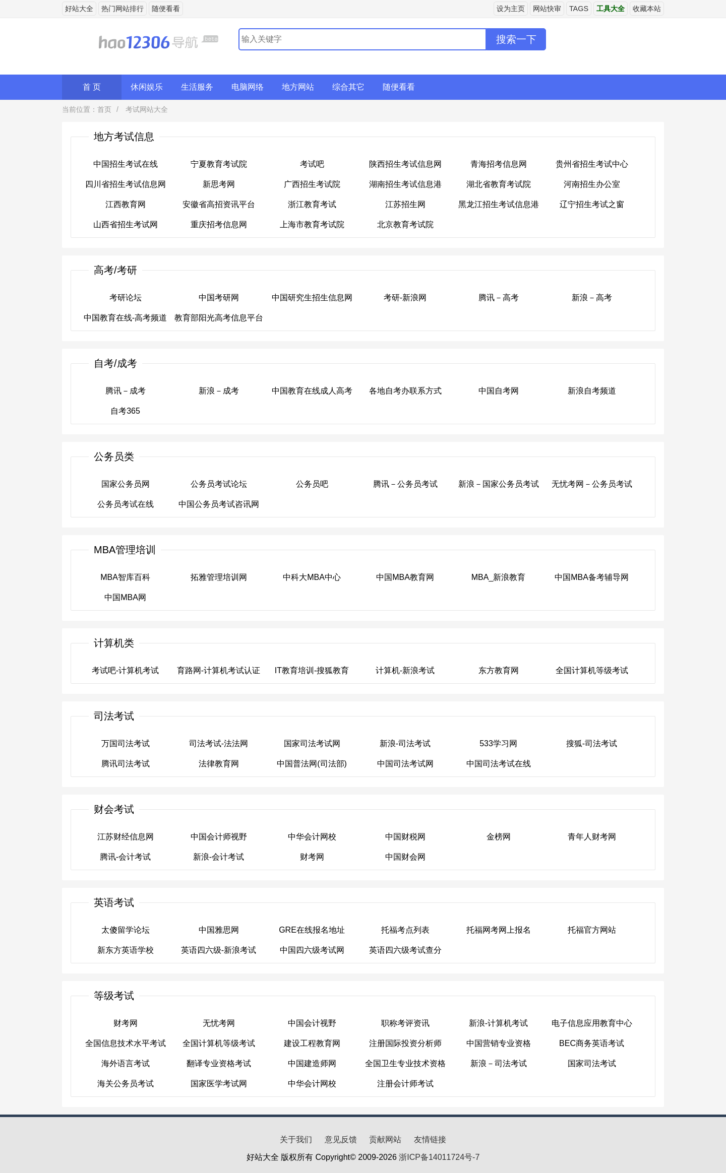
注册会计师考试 (405, 1083)
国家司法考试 (592, 1063)
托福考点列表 (405, 930)
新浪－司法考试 (498, 1063)
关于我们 (296, 1139)
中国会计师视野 (219, 836)
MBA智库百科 (125, 577)
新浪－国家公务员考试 (498, 484)
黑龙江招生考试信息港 (498, 204)
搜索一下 (516, 39)
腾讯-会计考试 (125, 857)
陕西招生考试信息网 (405, 164)
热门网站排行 (122, 9)
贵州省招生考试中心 (592, 164)
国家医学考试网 (219, 1083)
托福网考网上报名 (498, 930)
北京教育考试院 (405, 224)
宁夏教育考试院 (219, 164)
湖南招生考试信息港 (405, 184)
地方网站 (298, 87)
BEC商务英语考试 (591, 1043)
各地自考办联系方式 (405, 390)
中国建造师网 (312, 1063)
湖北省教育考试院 (498, 184)
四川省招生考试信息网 (125, 184)
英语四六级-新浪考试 (218, 950)
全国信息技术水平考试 (125, 1043)
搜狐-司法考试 (591, 743)
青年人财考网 (592, 836)
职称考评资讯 (405, 1023)
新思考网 (219, 184)
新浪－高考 (592, 297)
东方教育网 (498, 670)
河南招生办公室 (592, 184)
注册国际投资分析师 (405, 1043)
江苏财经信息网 (125, 836)
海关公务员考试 (125, 1083)
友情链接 (430, 1139)
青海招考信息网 (498, 164)
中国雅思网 (219, 930)
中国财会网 (405, 857)
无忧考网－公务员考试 (592, 484)
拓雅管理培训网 (219, 577)
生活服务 (197, 87)
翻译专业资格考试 (219, 1063)
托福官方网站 (592, 930)
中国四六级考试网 (312, 950)
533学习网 (498, 743)
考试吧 (312, 164)
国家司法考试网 (312, 743)
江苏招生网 (405, 204)
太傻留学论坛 (125, 930)
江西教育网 (125, 204)
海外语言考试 (125, 1063)
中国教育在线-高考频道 (125, 317)
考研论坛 (125, 297)
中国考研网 (219, 297)
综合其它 (348, 87)
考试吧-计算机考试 (125, 670)
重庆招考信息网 (219, 224)
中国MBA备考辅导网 (592, 577)
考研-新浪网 (405, 297)
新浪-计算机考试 (498, 1023)
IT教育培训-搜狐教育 (312, 670)
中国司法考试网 (405, 763)
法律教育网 (219, 763)
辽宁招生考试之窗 (592, 204)
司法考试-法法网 (218, 743)
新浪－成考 (219, 390)
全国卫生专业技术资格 (405, 1063)
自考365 (125, 411)
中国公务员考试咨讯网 (218, 504)
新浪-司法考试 (405, 743)
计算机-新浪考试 (405, 670)
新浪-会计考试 (218, 857)
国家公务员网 (125, 484)
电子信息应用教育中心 (592, 1023)
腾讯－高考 (498, 297)
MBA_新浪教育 (498, 577)
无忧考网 (219, 1023)
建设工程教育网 (312, 1043)
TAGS (578, 9)
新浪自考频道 (592, 390)
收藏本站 (647, 9)
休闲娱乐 (147, 87)
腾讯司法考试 (125, 763)
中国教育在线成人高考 (312, 390)
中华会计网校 (312, 836)
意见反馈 (341, 1139)
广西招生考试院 (312, 184)
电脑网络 (247, 87)
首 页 (92, 87)
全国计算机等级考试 (592, 670)
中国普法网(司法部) (312, 763)
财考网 (312, 857)
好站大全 (79, 9)
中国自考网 (498, 390)
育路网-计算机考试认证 (218, 670)
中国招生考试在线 (125, 164)
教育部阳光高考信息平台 (218, 317)
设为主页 (511, 9)
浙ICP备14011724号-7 (439, 1157)
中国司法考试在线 (498, 763)
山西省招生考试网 (125, 224)
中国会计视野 (312, 1023)
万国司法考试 (125, 743)
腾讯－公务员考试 (405, 484)
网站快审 (547, 9)
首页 (104, 109)
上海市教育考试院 (312, 224)
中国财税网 (405, 836)
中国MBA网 (125, 597)
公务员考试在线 (125, 504)
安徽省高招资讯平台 (219, 204)
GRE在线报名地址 (312, 930)
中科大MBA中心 (312, 577)
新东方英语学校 (125, 950)
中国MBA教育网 (405, 577)
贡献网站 (385, 1139)
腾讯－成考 (125, 390)
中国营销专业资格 (498, 1043)
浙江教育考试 (312, 204)
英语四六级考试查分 (405, 950)
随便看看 (166, 9)
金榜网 (499, 836)
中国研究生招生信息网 (312, 297)
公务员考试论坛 (219, 484)
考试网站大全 (146, 109)
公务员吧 (312, 484)
